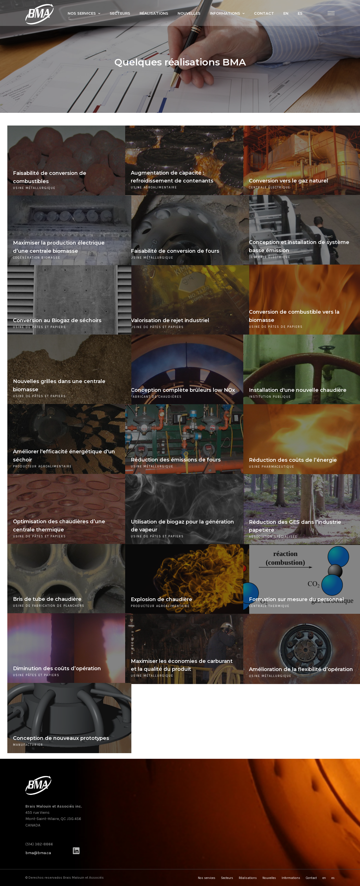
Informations (225, 13)
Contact (264, 13)
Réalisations (154, 13)
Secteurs (120, 13)
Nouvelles (189, 13)
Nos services (82, 13)
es (300, 13)
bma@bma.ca (38, 852)
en (285, 13)
